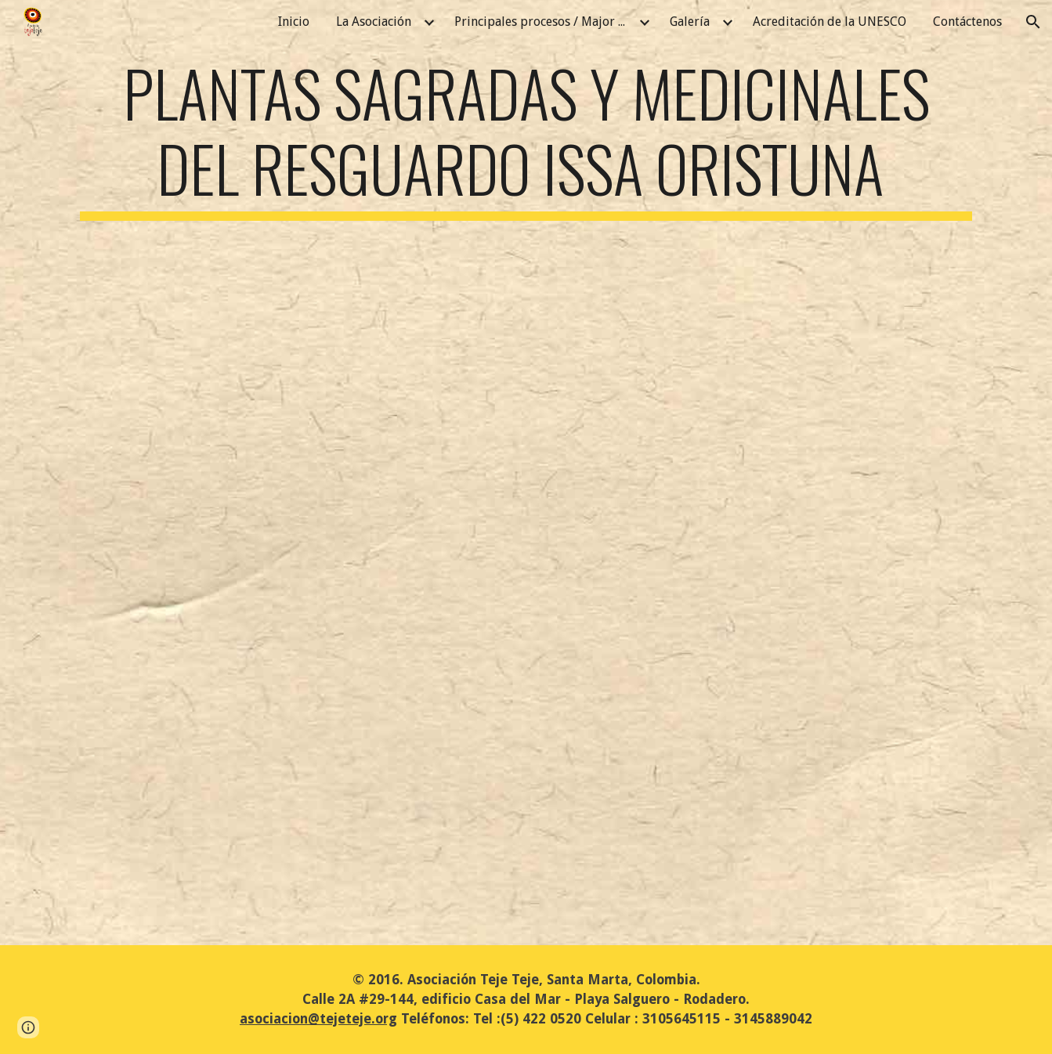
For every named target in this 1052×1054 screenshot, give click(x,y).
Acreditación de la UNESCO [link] (829, 21)
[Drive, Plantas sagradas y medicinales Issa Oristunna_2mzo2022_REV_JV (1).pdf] (526, 566)
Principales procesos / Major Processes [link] (544, 21)
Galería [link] (690, 21)
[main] (526, 138)
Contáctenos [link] (967, 21)
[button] (1033, 22)
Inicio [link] (293, 21)
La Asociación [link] (373, 21)
